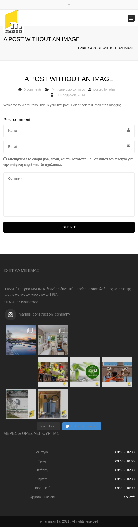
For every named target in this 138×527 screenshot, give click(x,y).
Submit (69, 227)
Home (82, 48)
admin (112, 89)
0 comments (33, 89)
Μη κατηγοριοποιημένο (68, 89)
